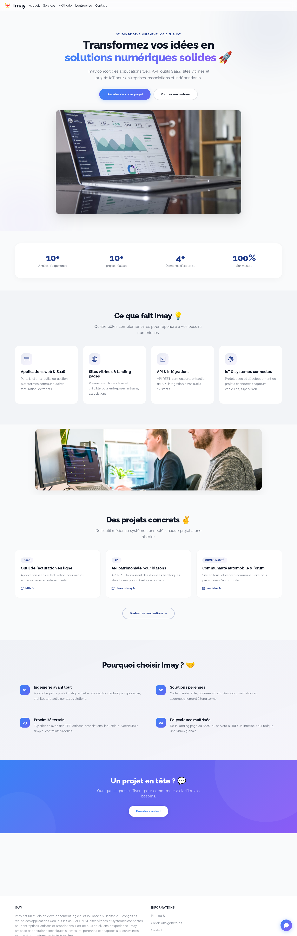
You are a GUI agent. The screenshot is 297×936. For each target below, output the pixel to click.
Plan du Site (159, 916)
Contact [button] (101, 5)
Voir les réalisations (175, 94)
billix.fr (27, 588)
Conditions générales (166, 923)
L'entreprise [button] (83, 5)
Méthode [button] (65, 5)
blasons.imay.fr (123, 588)
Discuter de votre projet (125, 94)
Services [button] (49, 5)
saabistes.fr (211, 588)
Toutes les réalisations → (148, 613)
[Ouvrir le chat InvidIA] (286, 925)
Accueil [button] (34, 5)
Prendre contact (148, 811)
